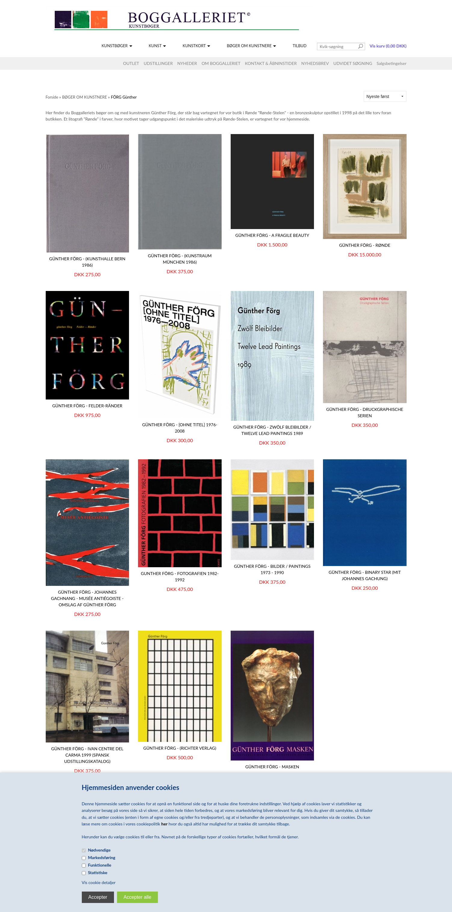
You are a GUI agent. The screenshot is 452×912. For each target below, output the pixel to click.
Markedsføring (101, 857)
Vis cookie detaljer (99, 882)
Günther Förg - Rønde (364, 245)
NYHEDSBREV (315, 63)
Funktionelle (100, 865)
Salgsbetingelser (391, 63)
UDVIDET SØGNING (353, 63)
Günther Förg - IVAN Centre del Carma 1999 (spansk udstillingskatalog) (87, 755)
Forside (52, 97)
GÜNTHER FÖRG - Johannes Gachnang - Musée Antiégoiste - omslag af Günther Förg (87, 598)
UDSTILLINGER (158, 63)
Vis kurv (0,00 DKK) (388, 45)
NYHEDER (187, 63)
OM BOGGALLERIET (220, 63)
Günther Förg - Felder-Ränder (87, 405)
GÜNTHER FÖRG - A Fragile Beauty (272, 235)
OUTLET (131, 63)
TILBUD (299, 45)
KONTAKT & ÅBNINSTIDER (271, 63)
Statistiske (98, 872)
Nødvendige (99, 849)
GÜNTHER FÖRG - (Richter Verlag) (179, 748)
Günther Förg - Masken (272, 766)
